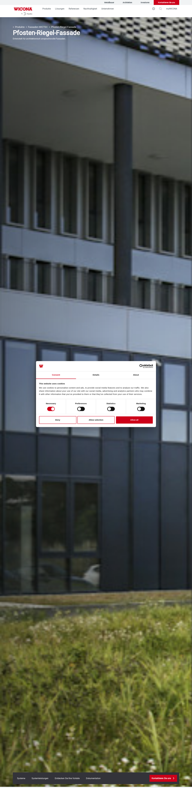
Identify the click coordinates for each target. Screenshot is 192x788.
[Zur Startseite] (23, 11)
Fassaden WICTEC (38, 27)
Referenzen (74, 8)
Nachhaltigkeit (90, 8)
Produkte (46, 8)
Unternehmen (107, 8)
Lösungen (59, 8)
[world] (153, 8)
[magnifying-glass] (160, 8)
